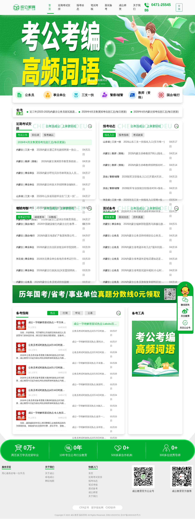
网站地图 (49, 481)
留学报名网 (97, 508)
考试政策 (138, 150)
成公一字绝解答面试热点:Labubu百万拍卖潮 (99, 339)
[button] (14, 53)
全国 (179, 7)
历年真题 (138, 232)
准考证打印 (24, 232)
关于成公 (49, 474)
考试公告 (22, 150)
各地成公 (49, 478)
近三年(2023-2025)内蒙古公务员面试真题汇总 (54, 127)
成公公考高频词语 (97, 80)
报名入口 (109, 150)
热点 (52, 328)
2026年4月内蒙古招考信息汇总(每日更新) (156, 127)
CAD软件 (111, 508)
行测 (65, 328)
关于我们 (136, 7)
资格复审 (109, 232)
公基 (90, 328)
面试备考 (108, 7)
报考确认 (49, 150)
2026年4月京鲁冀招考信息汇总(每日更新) (104, 127)
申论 (77, 328)
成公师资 (122, 7)
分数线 (52, 232)
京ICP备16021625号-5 (130, 516)
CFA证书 (84, 508)
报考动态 (80, 7)
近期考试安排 (64, 7)
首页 (49, 7)
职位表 (35, 150)
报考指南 (124, 150)
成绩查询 (39, 232)
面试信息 (124, 232)
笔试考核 (94, 7)
